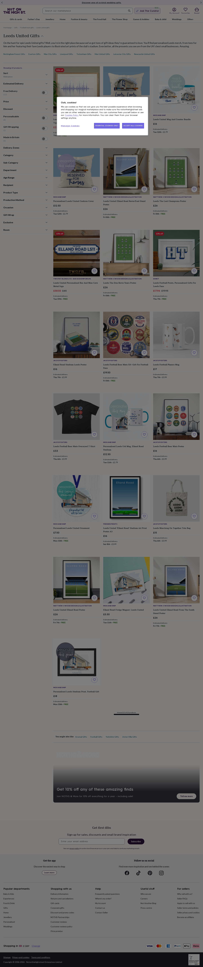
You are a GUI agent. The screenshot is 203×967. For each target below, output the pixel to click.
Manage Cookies (70, 126)
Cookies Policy (72, 115)
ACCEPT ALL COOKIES (133, 126)
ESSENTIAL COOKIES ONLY (106, 126)
